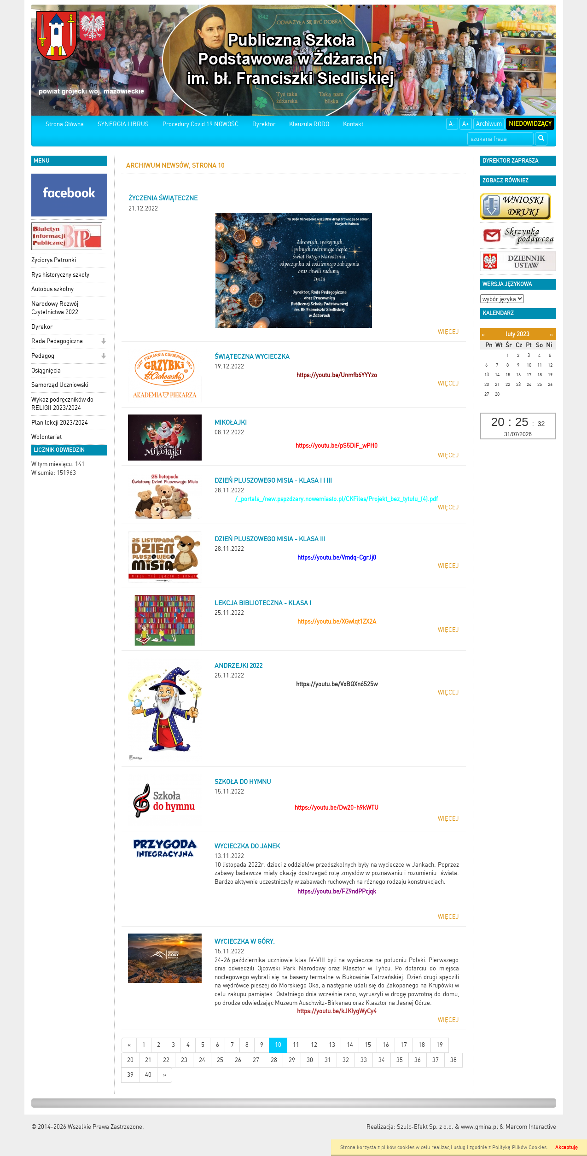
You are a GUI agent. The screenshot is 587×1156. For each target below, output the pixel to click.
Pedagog (42, 355)
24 (202, 1060)
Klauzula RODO (309, 124)
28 (274, 1060)
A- (452, 123)
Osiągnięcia (46, 370)
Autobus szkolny (52, 289)
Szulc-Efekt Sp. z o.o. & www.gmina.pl (447, 1126)
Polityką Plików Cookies (519, 1147)
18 (421, 1044)
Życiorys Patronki (53, 260)
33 (363, 1060)
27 (256, 1060)
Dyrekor (41, 326)
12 (314, 1044)
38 (453, 1060)
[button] (103, 342)
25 (220, 1060)
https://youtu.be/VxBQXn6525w (337, 684)
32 (346, 1060)
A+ (465, 123)
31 (328, 1060)
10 (278, 1044)
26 (238, 1060)
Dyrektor (263, 124)
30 (310, 1060)
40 (148, 1074)
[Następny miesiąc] (551, 334)
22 (166, 1060)
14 (350, 1044)
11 (296, 1044)
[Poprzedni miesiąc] (483, 334)
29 (292, 1060)
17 (404, 1044)
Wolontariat (46, 436)
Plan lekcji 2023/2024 (59, 422)
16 (386, 1044)
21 (148, 1060)
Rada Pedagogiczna (57, 341)
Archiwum (489, 123)
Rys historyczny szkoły (60, 274)
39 (130, 1074)
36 (417, 1060)
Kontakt (353, 124)
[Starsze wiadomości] (164, 1075)
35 (399, 1060)
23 (184, 1060)
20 (130, 1060)
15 (368, 1044)
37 (435, 1060)
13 (332, 1044)
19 (439, 1044)
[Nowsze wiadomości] (129, 1045)
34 (381, 1060)
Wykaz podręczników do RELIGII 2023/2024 (62, 404)
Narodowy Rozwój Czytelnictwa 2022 (54, 308)
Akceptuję (566, 1147)
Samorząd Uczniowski (59, 384)
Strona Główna (65, 124)
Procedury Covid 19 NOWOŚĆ (200, 124)
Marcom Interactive (531, 1126)
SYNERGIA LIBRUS (123, 124)
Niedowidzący (530, 123)
